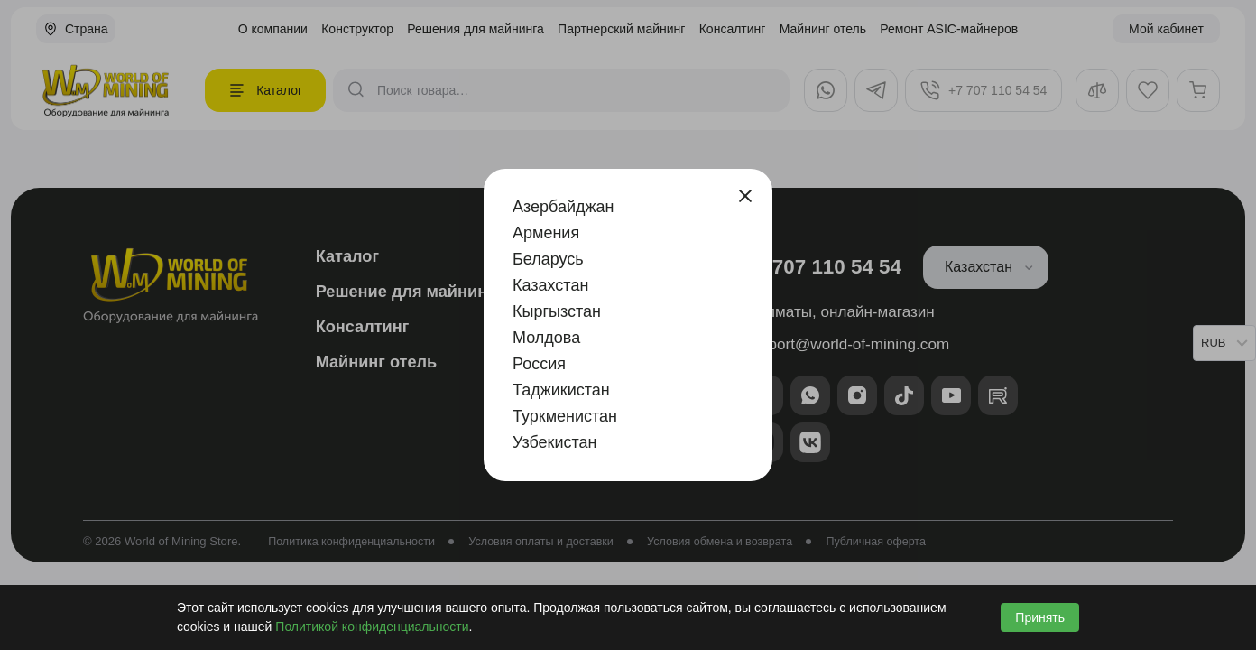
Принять (1040, 617)
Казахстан (550, 285)
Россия (539, 364)
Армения (546, 233)
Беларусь (548, 259)
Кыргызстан (557, 311)
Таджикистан (561, 390)
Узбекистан (555, 442)
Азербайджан (563, 207)
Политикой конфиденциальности (371, 626)
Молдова (546, 338)
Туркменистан (565, 416)
